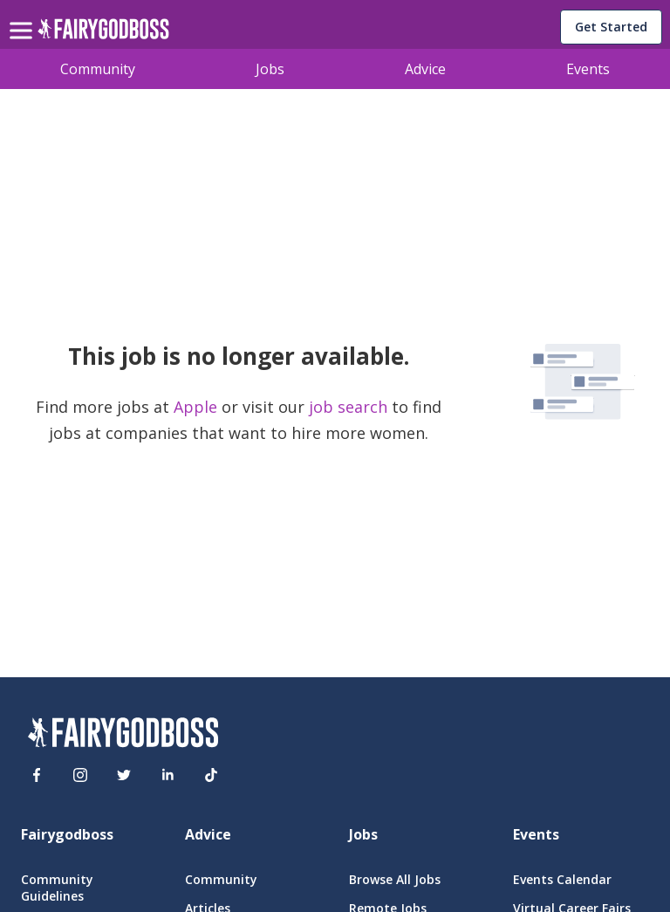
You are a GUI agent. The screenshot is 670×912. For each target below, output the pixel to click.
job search (348, 406)
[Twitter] (123, 775)
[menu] (24, 16)
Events (588, 69)
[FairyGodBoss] (123, 734)
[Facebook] (36, 775)
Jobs (270, 69)
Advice (425, 69)
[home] (103, 33)
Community (97, 69)
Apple (198, 406)
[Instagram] (80, 775)
